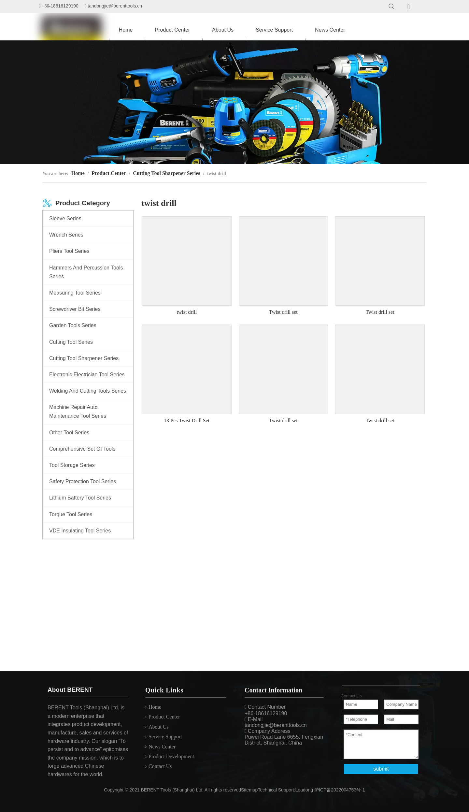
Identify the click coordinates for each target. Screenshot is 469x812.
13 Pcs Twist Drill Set (186, 420)
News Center (162, 746)
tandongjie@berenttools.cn (115, 5)
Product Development (171, 756)
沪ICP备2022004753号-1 (339, 789)
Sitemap (249, 789)
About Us (159, 727)
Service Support (165, 736)
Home (155, 707)
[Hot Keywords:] (391, 6)
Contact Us (160, 766)
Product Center (164, 716)
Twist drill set (283, 312)
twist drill (187, 312)
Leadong (304, 789)
